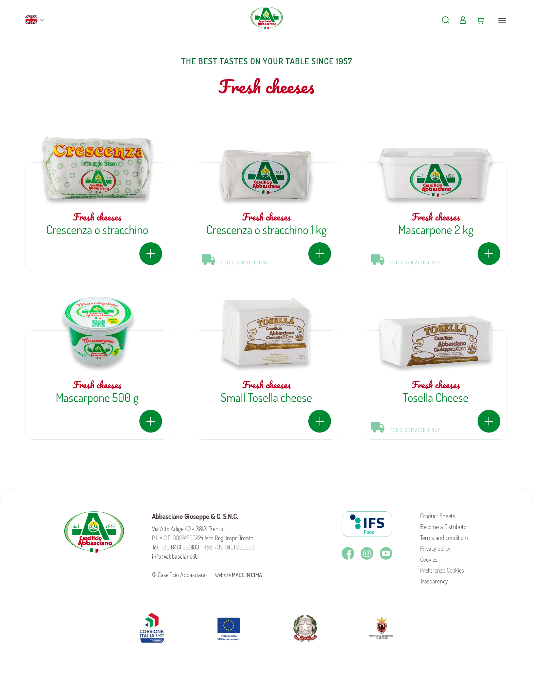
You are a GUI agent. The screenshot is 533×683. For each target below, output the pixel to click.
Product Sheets (437, 516)
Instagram (367, 553)
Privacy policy (435, 548)
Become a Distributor (444, 526)
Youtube (386, 553)
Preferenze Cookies (442, 570)
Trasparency (434, 581)
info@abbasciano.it (174, 556)
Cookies (428, 559)
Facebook (348, 553)
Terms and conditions (444, 537)
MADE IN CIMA (247, 575)
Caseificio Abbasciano (266, 24)
